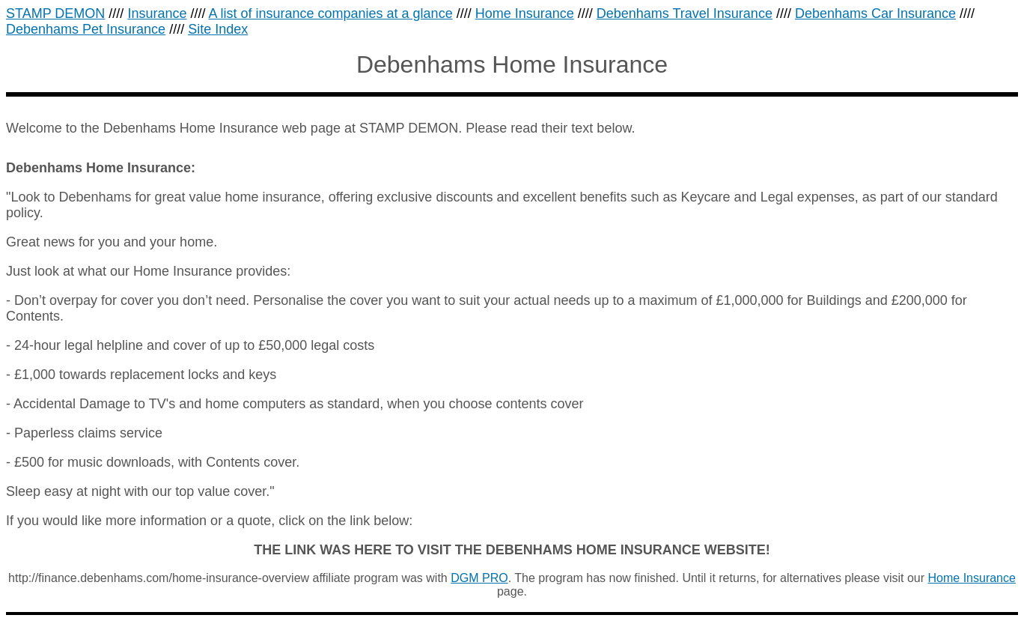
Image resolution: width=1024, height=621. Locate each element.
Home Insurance (972, 578)
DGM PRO (479, 578)
